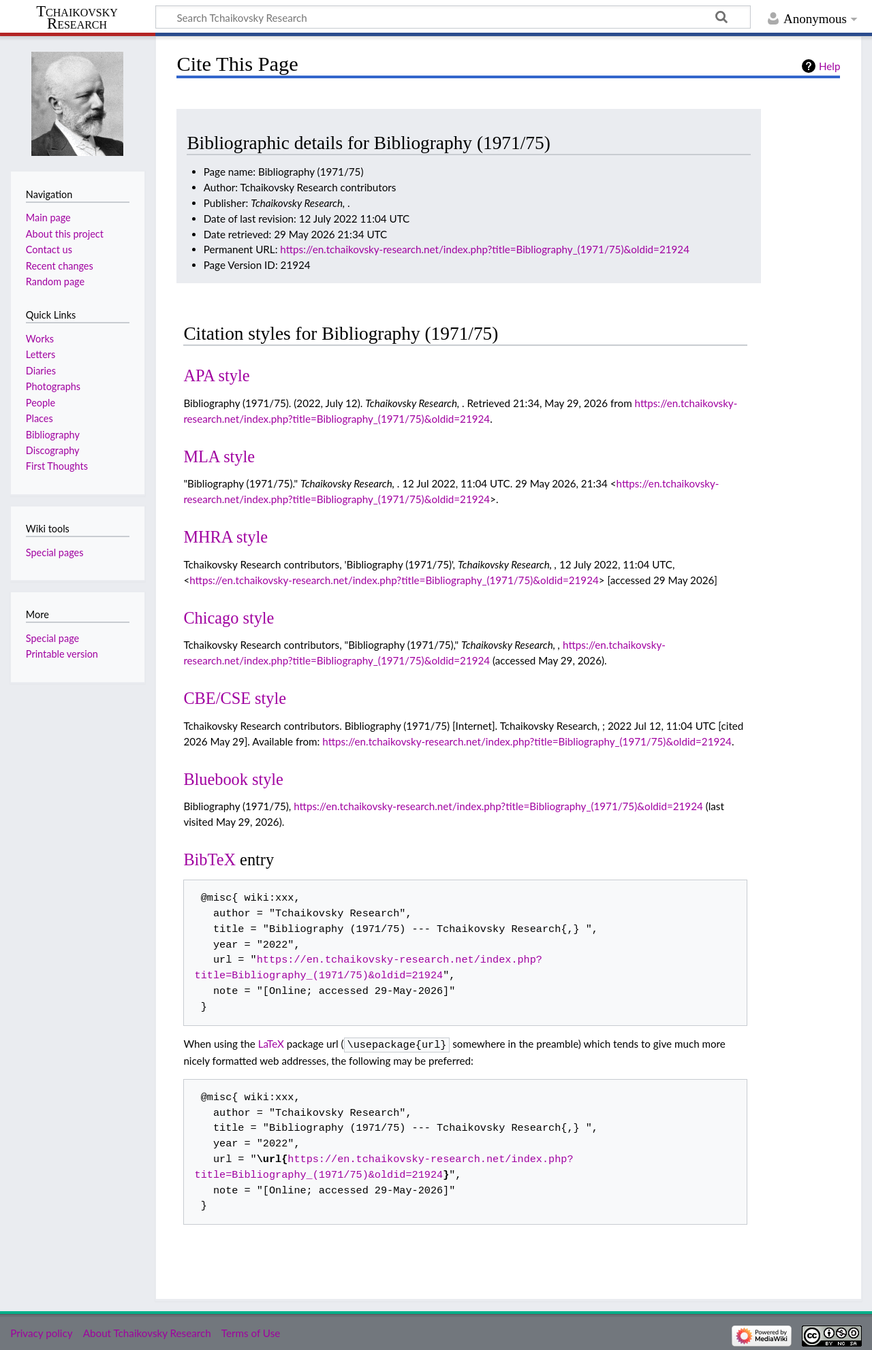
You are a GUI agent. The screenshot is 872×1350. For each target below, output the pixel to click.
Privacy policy (41, 1331)
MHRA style (225, 537)
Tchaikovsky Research (77, 17)
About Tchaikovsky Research (147, 1331)
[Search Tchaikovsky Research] (453, 17)
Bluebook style (233, 779)
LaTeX (271, 1044)
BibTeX (209, 859)
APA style (216, 375)
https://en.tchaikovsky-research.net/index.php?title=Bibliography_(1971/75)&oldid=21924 (484, 249)
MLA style (219, 456)
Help (829, 66)
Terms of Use (250, 1331)
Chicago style (228, 618)
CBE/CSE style (234, 698)
